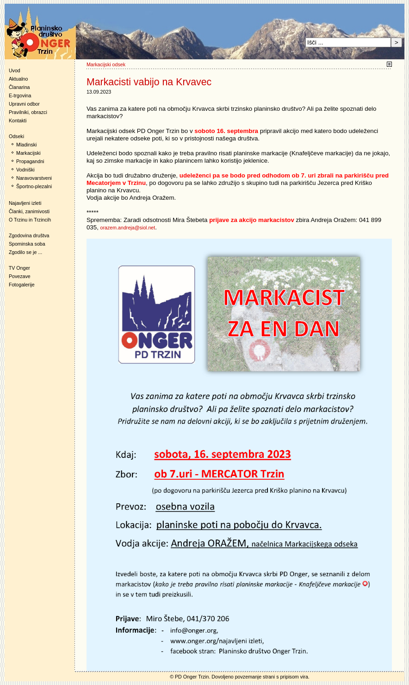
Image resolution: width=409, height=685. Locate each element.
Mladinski (26, 144)
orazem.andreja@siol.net (127, 227)
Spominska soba (27, 244)
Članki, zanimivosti (29, 211)
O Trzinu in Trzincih (30, 219)
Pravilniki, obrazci (28, 112)
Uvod (14, 70)
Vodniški (25, 169)
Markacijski (28, 153)
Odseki (14, 136)
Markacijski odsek (106, 64)
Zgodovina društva (27, 235)
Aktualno (18, 79)
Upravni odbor (24, 104)
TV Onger (17, 268)
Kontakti (18, 120)
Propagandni (30, 161)
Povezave (20, 276)
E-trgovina (20, 95)
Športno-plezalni (34, 186)
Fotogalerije (22, 284)
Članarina (19, 87)
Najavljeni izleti (25, 203)
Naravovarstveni (34, 178)
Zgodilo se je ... (25, 252)
